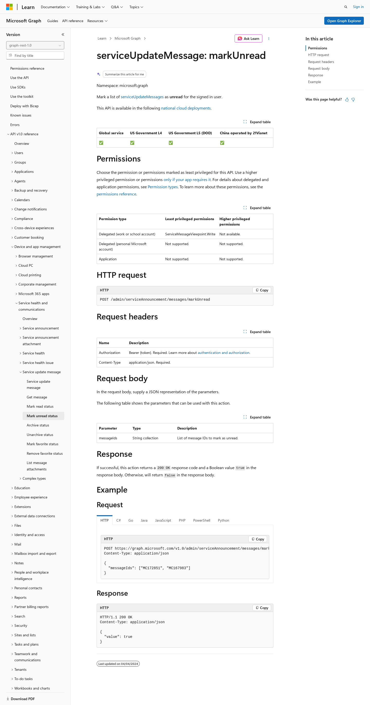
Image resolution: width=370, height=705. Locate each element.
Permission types (163, 186)
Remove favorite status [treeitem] (45, 435)
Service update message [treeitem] (38, 366)
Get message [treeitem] (37, 379)
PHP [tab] (182, 520)
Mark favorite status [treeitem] (42, 426)
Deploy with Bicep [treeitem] (24, 88)
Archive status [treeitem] (38, 407)
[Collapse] (63, 34)
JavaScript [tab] (163, 520)
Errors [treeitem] (15, 106)
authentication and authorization (223, 352)
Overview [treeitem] (21, 125)
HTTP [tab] (104, 520)
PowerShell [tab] (201, 520)
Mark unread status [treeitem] (42, 398)
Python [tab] (223, 520)
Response (315, 75)
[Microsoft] (9, 7)
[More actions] (268, 38)
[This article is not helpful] (353, 99)
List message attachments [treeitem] (37, 448)
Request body (319, 68)
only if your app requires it (187, 179)
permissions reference (116, 194)
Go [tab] (130, 520)
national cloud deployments (186, 108)
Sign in (358, 6)
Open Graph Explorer (344, 20)
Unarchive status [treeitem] (40, 416)
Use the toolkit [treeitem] (21, 78)
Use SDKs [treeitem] (17, 69)
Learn (102, 38)
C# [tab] (118, 520)
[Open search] (346, 7)
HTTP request (318, 54)
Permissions (317, 48)
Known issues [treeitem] (20, 97)
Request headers (321, 61)
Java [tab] (144, 520)
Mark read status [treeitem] (40, 388)
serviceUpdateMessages (142, 96)
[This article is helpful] (347, 99)
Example (314, 81)
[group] (185, 561)
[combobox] (35, 45)
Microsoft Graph (128, 38)
